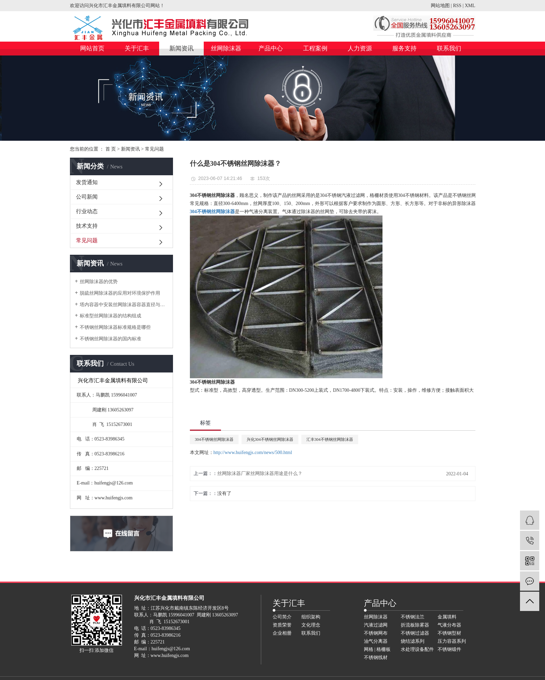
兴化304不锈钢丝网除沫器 (270, 439)
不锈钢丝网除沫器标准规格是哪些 (115, 327)
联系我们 (449, 48)
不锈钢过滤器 (415, 633)
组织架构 (310, 616)
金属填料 (447, 616)
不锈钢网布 (376, 633)
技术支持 (87, 226)
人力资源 (360, 48)
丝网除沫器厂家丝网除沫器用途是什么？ (259, 473)
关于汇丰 (137, 48)
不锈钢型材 (449, 633)
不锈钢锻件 (449, 649)
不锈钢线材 (376, 657)
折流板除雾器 (415, 625)
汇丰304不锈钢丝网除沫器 (329, 439)
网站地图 (440, 5)
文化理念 (310, 625)
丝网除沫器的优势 (99, 281)
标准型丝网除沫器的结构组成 (110, 315)
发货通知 (87, 182)
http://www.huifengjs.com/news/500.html (253, 452)
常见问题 (154, 149)
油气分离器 (376, 641)
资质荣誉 (282, 625)
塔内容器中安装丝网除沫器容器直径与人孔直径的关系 (124, 304)
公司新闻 (87, 197)
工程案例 (315, 48)
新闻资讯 (181, 48)
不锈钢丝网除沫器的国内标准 (110, 338)
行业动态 (87, 211)
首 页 (110, 149)
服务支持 (404, 48)
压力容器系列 (452, 641)
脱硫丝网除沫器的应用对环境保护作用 (120, 293)
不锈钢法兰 (412, 616)
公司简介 (282, 616)
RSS (457, 5)
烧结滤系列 (412, 641)
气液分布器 (449, 625)
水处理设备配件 (417, 649)
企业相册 (282, 633)
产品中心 (270, 48)
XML (470, 5)
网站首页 (92, 48)
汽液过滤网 (376, 625)
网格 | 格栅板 (377, 649)
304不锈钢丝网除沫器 (214, 439)
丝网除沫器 (226, 48)
